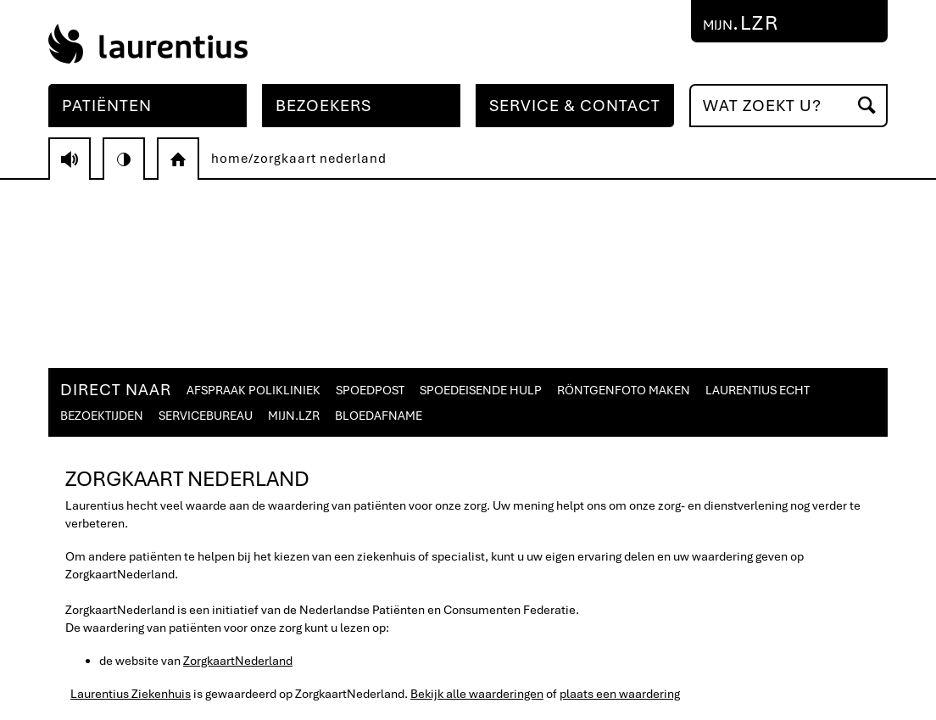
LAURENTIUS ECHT (757, 390)
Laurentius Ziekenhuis (130, 693)
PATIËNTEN (107, 105)
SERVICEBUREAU (206, 415)
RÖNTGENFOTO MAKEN (623, 390)
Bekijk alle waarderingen (476, 693)
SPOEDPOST (370, 390)
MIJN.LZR (294, 415)
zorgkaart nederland (320, 158)
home (229, 158)
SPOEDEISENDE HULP (481, 390)
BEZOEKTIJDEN (101, 415)
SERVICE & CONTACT (574, 105)
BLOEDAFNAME (378, 415)
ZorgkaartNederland (237, 660)
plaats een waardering (620, 693)
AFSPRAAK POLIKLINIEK (253, 390)
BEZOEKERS (323, 105)
